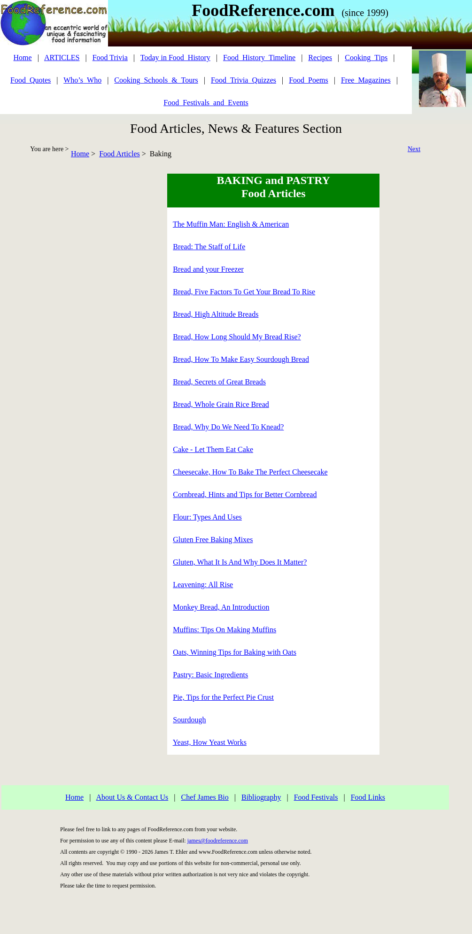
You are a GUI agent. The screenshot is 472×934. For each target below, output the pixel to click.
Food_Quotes (30, 80)
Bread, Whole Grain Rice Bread (221, 404)
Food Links (368, 797)
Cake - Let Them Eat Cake (213, 449)
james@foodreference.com (217, 840)
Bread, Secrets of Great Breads (219, 382)
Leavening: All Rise (203, 585)
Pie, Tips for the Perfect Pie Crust (223, 697)
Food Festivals (316, 797)
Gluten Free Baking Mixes (213, 540)
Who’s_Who (82, 80)
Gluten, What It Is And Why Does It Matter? (240, 562)
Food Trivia (110, 57)
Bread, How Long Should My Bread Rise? (237, 337)
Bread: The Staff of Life (209, 247)
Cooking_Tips (366, 57)
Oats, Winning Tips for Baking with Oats (234, 652)
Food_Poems (308, 80)
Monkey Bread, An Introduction (221, 607)
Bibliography (261, 797)
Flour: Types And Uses (207, 517)
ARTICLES (61, 57)
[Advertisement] (40, 314)
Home (80, 154)
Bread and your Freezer (208, 269)
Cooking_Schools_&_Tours (156, 80)
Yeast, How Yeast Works (210, 742)
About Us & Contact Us (132, 797)
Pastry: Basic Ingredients (210, 675)
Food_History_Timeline (259, 57)
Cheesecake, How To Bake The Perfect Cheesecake (250, 472)
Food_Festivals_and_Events (205, 103)
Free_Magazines (366, 80)
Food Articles (119, 154)
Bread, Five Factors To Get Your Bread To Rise (244, 292)
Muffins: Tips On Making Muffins (224, 630)
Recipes (320, 57)
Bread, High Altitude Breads (215, 314)
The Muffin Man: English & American (231, 224)
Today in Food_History (175, 57)
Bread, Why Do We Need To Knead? (228, 427)
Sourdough (189, 720)
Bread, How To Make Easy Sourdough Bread (241, 359)
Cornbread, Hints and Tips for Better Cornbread (245, 494)
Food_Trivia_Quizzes (243, 80)
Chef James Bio (204, 797)
